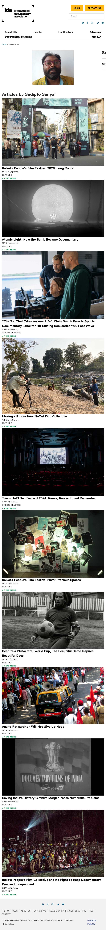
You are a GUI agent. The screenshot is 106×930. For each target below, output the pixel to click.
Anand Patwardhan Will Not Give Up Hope (33, 726)
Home (4, 44)
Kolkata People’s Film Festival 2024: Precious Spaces (41, 580)
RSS (91, 911)
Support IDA (94, 8)
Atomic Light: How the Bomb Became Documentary (40, 239)
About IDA (11, 32)
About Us (26, 911)
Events (38, 32)
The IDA (5, 911)
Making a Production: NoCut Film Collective (34, 416)
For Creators (65, 32)
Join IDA (96, 36)
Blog (15, 911)
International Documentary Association (18, 13)
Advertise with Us (76, 911)
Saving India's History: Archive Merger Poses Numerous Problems (51, 798)
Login (77, 8)
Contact (6, 914)
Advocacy (95, 32)
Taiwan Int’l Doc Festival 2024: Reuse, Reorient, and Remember (49, 498)
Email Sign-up (56, 911)
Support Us (40, 911)
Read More (10, 178)
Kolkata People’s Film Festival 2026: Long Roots (38, 168)
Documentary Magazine (18, 36)
